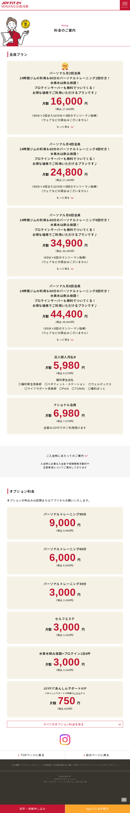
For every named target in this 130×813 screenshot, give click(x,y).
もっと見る (63, 126)
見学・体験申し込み (32, 809)
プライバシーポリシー (30, 765)
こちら (77, 693)
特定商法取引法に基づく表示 (66, 765)
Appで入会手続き (97, 809)
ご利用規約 (47, 765)
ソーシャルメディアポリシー (106, 765)
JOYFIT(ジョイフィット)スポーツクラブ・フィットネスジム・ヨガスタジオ (65, 780)
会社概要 (16, 765)
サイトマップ (86, 765)
